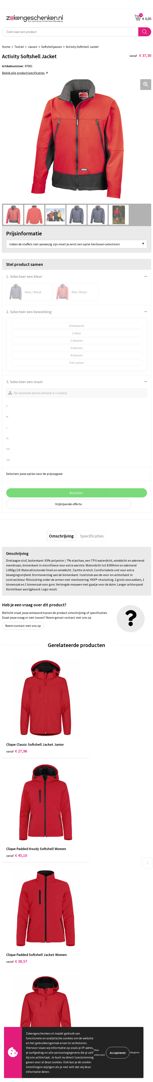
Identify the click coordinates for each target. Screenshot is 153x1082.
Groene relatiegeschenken (96, 911)
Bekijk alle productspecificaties (25, 73)
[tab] (61, 536)
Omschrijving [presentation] (61, 536)
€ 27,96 (16, 738)
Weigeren (134, 1052)
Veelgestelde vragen (92, 935)
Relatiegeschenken (91, 905)
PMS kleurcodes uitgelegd (96, 923)
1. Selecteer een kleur (24, 276)
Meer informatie (99, 1052)
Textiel (19, 47)
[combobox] (70, 31)
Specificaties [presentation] (92, 536)
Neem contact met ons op (23, 626)
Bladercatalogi (88, 899)
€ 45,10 (91, 738)
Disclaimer (85, 978)
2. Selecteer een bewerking (29, 311)
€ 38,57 (16, 830)
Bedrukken (85, 917)
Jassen (32, 47)
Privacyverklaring (90, 972)
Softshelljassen (51, 47)
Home (6, 47)
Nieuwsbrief (86, 929)
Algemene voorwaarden (94, 960)
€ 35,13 (91, 830)
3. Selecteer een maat (24, 381)
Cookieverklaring (90, 967)
